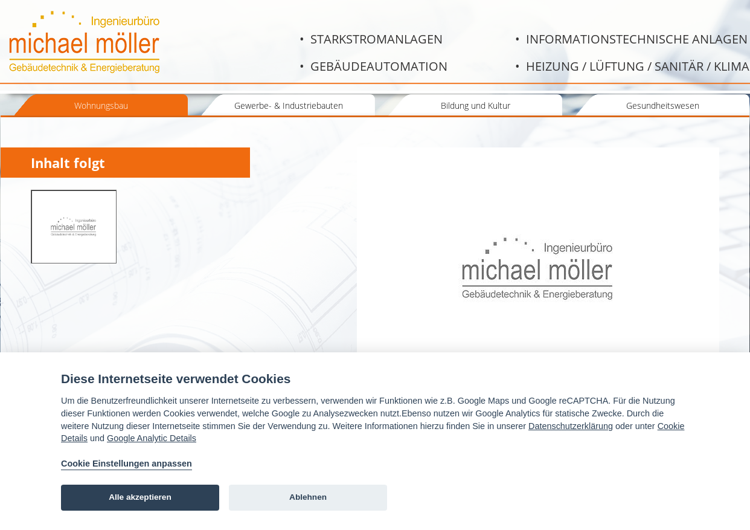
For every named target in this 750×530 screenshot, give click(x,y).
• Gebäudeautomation (373, 66)
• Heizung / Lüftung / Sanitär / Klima (632, 66)
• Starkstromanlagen (371, 39)
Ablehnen (308, 497)
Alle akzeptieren (140, 497)
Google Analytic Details (151, 438)
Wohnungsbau (101, 105)
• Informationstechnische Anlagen (631, 39)
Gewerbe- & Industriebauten (288, 105)
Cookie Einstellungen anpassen (126, 463)
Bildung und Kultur (475, 105)
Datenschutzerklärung (570, 426)
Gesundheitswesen (662, 105)
